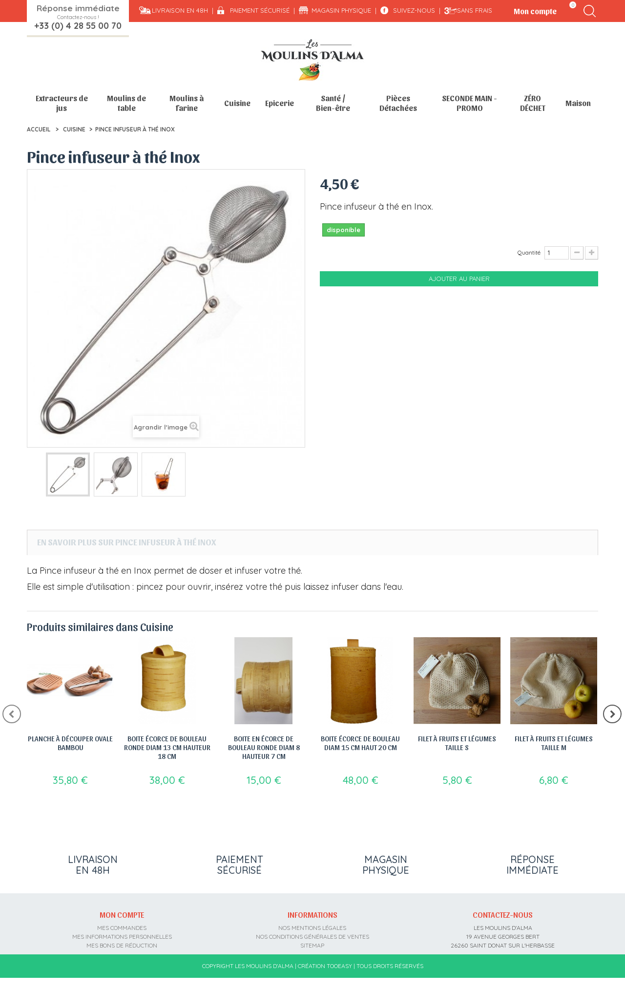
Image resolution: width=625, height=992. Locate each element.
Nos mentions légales (312, 924)
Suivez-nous (414, 10)
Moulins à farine (186, 102)
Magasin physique (341, 10)
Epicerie (279, 103)
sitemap (312, 942)
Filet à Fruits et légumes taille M (554, 743)
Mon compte (122, 911)
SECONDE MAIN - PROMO (469, 102)
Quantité (529, 252)
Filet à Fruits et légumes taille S (457, 743)
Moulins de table (126, 102)
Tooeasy (339, 980)
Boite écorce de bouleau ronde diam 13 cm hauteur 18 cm (167, 747)
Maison (578, 103)
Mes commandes (121, 924)
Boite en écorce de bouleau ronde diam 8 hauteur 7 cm (264, 747)
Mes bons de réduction (121, 942)
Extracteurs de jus (62, 102)
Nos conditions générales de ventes (312, 933)
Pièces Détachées (398, 102)
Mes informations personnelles (122, 933)
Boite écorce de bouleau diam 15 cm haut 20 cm (360, 743)
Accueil (38, 129)
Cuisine (237, 103)
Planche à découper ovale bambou (70, 743)
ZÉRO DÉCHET (532, 102)
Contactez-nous (503, 911)
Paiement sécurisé (260, 10)
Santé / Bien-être (333, 102)
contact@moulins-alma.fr (502, 959)
